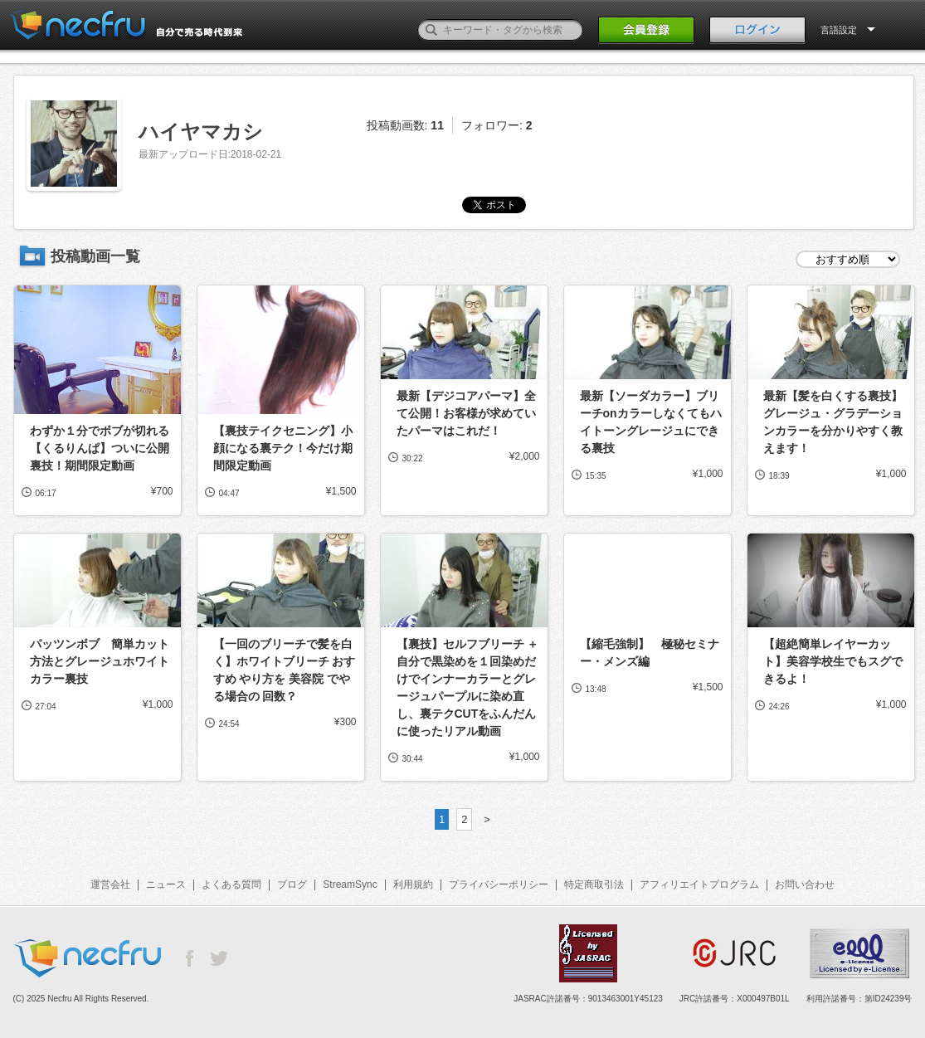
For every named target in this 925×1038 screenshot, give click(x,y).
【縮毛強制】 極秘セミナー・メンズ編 (649, 652)
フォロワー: (497, 125)
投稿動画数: (405, 125)
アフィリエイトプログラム (699, 884)
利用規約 (413, 884)
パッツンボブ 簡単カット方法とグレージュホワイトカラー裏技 (99, 661)
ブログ (292, 884)
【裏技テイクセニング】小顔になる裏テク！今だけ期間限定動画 (283, 448)
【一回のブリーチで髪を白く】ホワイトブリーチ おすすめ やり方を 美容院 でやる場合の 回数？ (284, 670)
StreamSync (350, 884)
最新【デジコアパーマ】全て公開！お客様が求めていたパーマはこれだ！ (466, 413)
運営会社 (110, 884)
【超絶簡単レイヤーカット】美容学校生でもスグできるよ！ (833, 661)
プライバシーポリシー (498, 884)
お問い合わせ (805, 884)
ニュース (166, 884)
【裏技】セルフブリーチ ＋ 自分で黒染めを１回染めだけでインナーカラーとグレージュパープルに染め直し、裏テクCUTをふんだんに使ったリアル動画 (468, 687)
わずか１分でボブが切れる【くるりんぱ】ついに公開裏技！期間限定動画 (99, 448)
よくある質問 (231, 884)
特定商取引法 (594, 884)
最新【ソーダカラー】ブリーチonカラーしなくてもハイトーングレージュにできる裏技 (651, 422)
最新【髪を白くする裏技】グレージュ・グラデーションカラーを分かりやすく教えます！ (833, 422)
